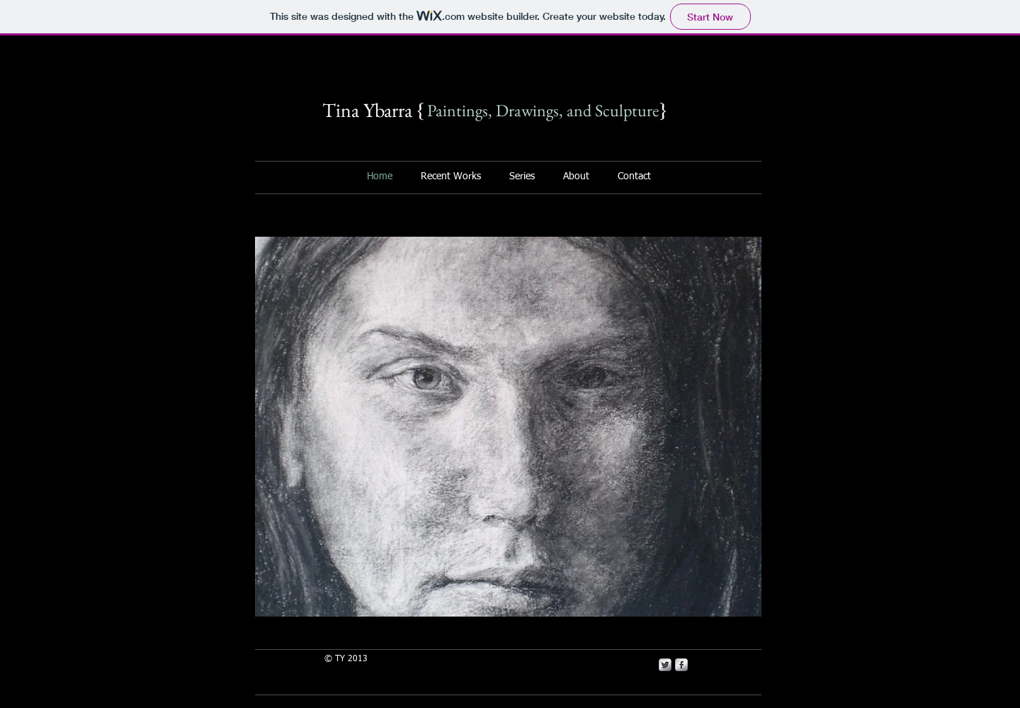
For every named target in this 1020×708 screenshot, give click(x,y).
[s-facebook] (681, 664)
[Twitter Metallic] (665, 664)
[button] (508, 427)
